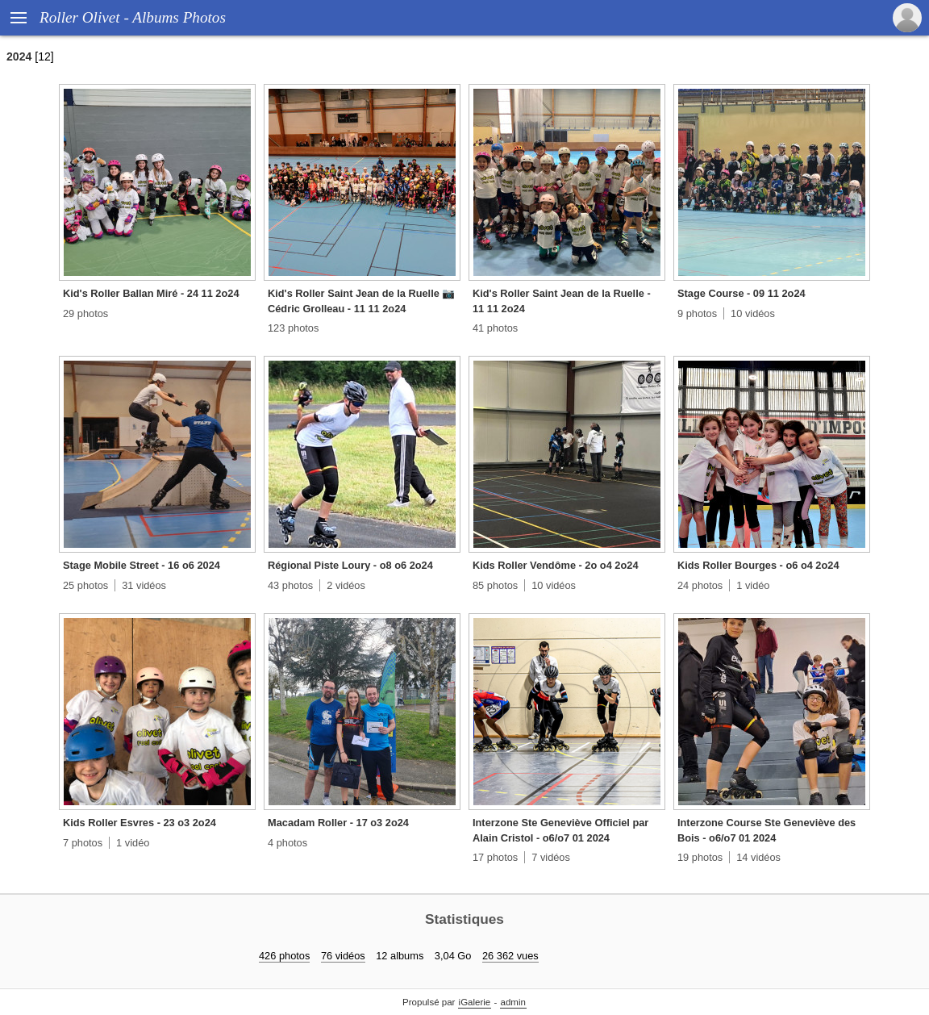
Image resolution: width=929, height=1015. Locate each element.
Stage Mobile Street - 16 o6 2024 (141, 565)
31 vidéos (144, 585)
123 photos (293, 328)
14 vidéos (758, 857)
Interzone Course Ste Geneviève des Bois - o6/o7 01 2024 (766, 830)
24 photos (700, 585)
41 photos (495, 328)
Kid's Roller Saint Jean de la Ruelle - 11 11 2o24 (562, 301)
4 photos (287, 843)
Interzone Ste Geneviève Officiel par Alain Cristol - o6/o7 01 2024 (560, 830)
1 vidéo (752, 585)
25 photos (85, 585)
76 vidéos (343, 956)
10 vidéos (753, 313)
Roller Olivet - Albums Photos (133, 17)
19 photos (700, 857)
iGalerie (475, 1002)
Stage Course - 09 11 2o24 (741, 293)
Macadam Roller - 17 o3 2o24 (338, 823)
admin (513, 1002)
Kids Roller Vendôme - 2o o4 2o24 (556, 565)
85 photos (495, 585)
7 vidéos (550, 857)
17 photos (495, 857)
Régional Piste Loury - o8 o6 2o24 (350, 565)
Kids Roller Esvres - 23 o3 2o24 (139, 823)
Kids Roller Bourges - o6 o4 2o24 (758, 565)
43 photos (290, 585)
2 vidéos (346, 585)
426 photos (284, 956)
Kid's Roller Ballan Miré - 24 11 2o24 (151, 293)
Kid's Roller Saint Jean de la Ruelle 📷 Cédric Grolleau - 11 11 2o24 (361, 301)
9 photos (697, 313)
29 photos (85, 313)
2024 (18, 56)
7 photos (82, 843)
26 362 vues (510, 956)
